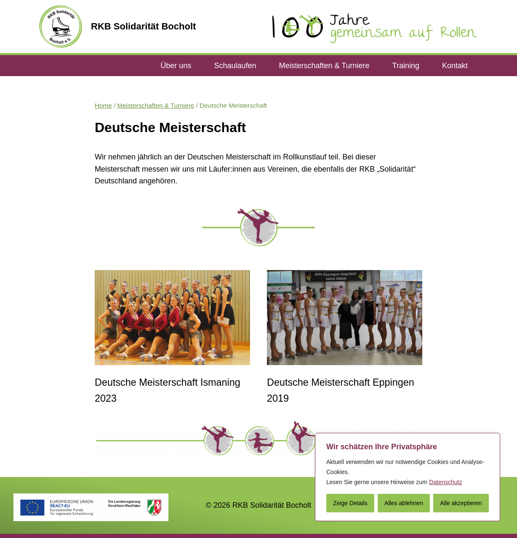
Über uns (175, 65)
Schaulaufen (235, 65)
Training (405, 65)
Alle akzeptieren (461, 503)
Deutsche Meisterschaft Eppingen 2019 (340, 390)
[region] (407, 477)
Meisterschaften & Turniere (324, 65)
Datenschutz (445, 482)
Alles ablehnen (403, 503)
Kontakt (455, 65)
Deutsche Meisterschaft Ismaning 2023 (167, 390)
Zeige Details (350, 503)
